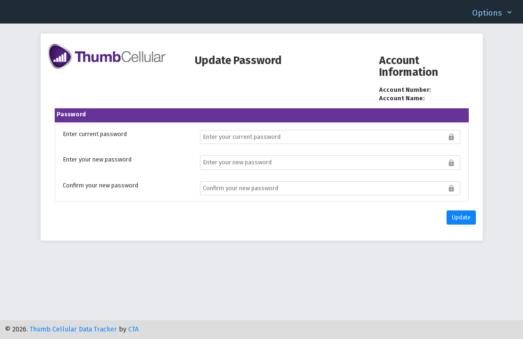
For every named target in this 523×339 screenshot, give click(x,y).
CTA (133, 329)
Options (487, 13)
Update (461, 217)
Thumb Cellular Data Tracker (73, 329)
